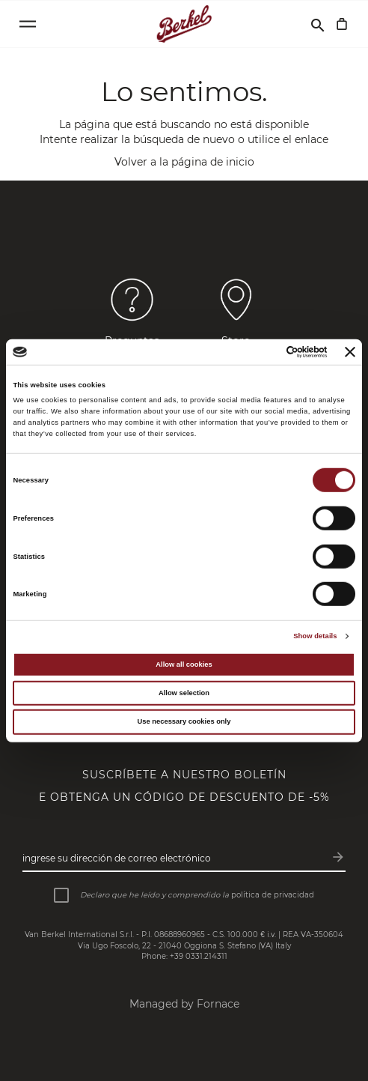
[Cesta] (341, 23)
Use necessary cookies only (184, 721)
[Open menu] (28, 24)
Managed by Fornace (184, 1004)
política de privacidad (272, 895)
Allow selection (184, 693)
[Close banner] (350, 352)
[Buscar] (318, 23)
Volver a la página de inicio (184, 162)
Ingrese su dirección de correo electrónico (116, 858)
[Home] (184, 24)
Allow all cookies (184, 664)
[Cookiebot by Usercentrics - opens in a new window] (262, 352)
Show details (315, 636)
